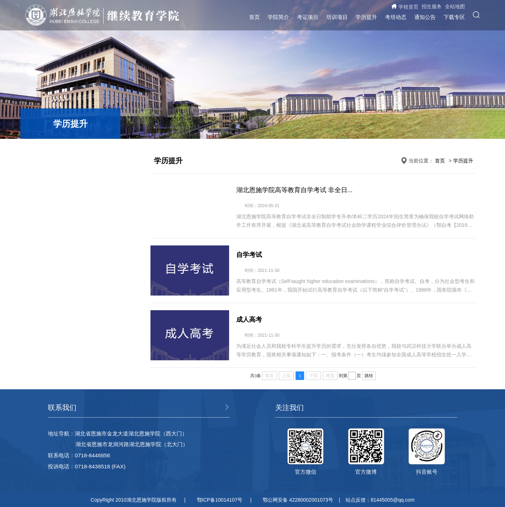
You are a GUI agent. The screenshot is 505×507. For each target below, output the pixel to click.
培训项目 (337, 17)
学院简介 (278, 17)
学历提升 (366, 17)
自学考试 (249, 254)
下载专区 (454, 17)
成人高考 (249, 319)
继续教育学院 (159, 18)
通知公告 (425, 17)
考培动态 (395, 17)
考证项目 (307, 17)
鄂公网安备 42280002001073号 (298, 500)
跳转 (369, 375)
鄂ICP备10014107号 (220, 500)
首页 (254, 17)
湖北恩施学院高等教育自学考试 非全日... (294, 190)
